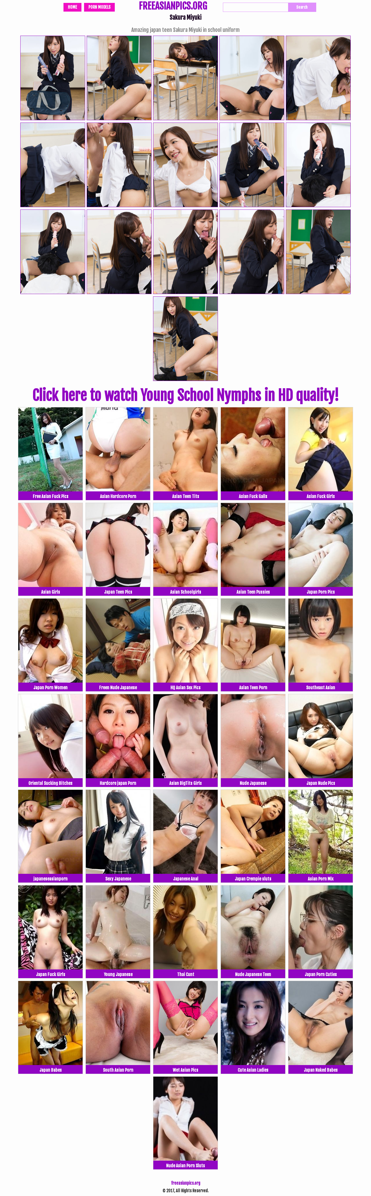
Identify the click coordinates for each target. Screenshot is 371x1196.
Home (72, 7)
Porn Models (99, 7)
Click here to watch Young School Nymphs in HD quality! (185, 395)
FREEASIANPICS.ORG (173, 6)
